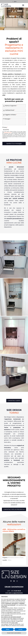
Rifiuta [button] (7, 629)
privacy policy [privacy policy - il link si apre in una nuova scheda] (15, 622)
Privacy (5, 127)
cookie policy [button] (4, 606)
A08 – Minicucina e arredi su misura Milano (14, 530)
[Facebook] (11, 581)
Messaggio (7, 119)
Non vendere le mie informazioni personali (11, 616)
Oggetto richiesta (11, 114)
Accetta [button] (20, 629)
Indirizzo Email (10, 110)
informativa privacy (7, 132)
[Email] (13, 1)
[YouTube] (14, 581)
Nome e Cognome (11, 105)
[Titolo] (15, 1)
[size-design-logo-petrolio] (6, 5)
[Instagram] (17, 581)
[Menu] (23, 5)
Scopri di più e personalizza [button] (14, 633)
